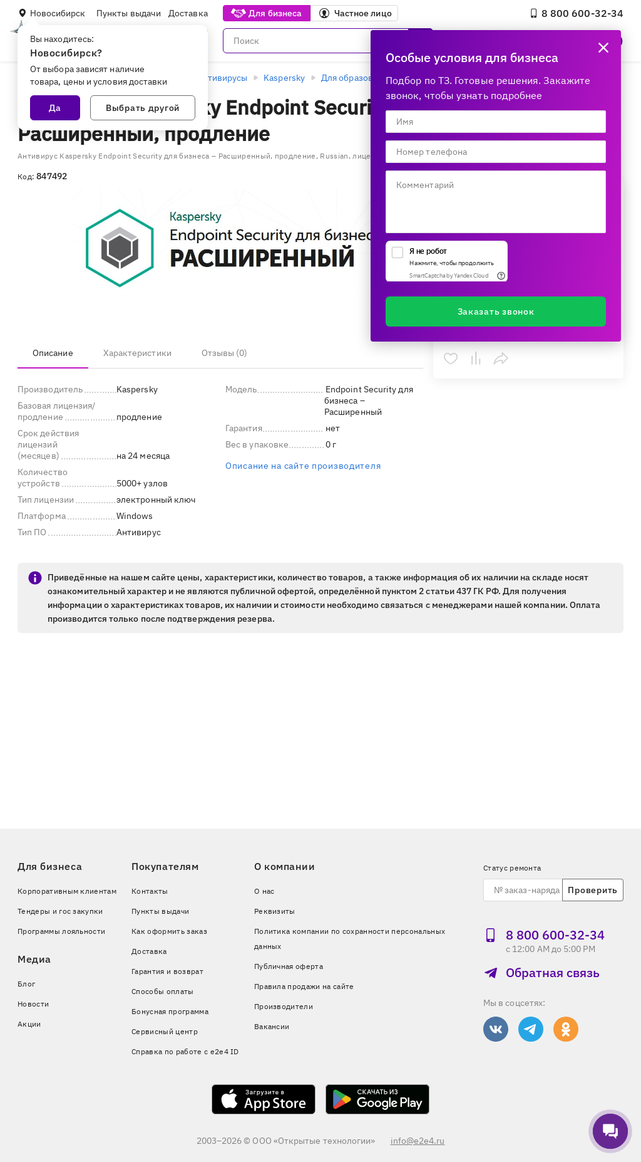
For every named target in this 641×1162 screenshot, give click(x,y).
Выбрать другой (143, 107)
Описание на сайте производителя (303, 465)
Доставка (188, 13)
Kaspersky (284, 77)
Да (55, 107)
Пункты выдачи (128, 13)
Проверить (592, 890)
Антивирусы (222, 77)
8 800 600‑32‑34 (576, 13)
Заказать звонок (496, 311)
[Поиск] (328, 40)
